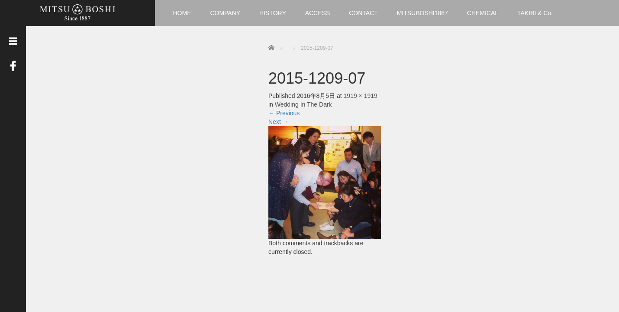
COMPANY (225, 13)
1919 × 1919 (360, 95)
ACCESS (317, 13)
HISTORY (272, 13)
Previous (284, 113)
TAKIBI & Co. (535, 13)
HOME (182, 13)
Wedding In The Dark (303, 104)
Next (278, 121)
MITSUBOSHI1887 (422, 13)
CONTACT (363, 13)
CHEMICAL (482, 13)
